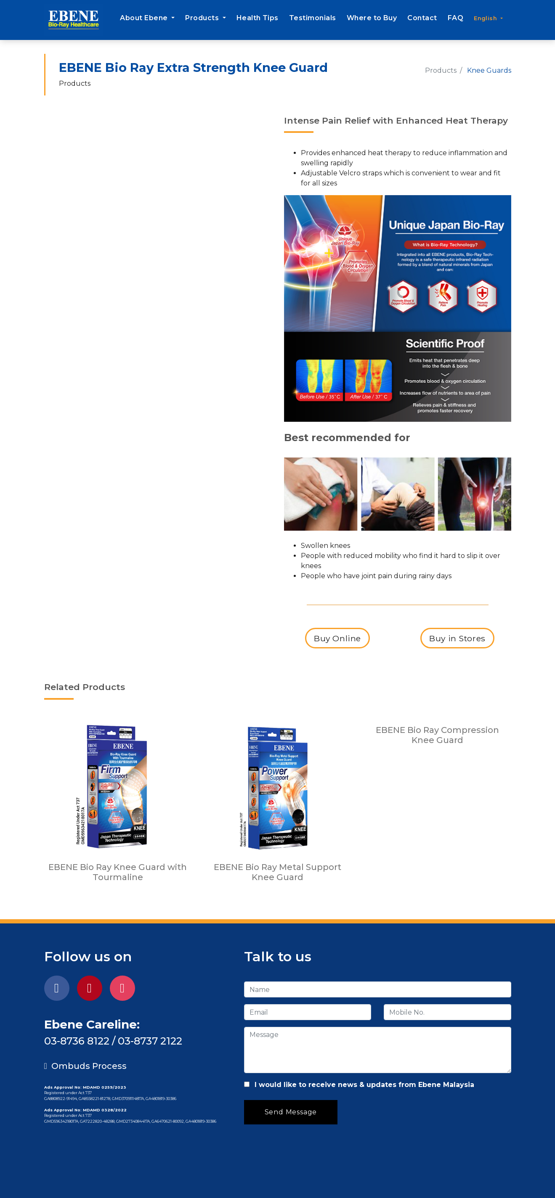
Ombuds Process (85, 1066)
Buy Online (338, 638)
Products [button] (202, 18)
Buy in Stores (457, 638)
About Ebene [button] (145, 18)
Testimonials (312, 18)
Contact (422, 18)
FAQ (455, 18)
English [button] (486, 18)
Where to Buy (372, 18)
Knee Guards (489, 70)
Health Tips (257, 18)
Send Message (291, 1112)
